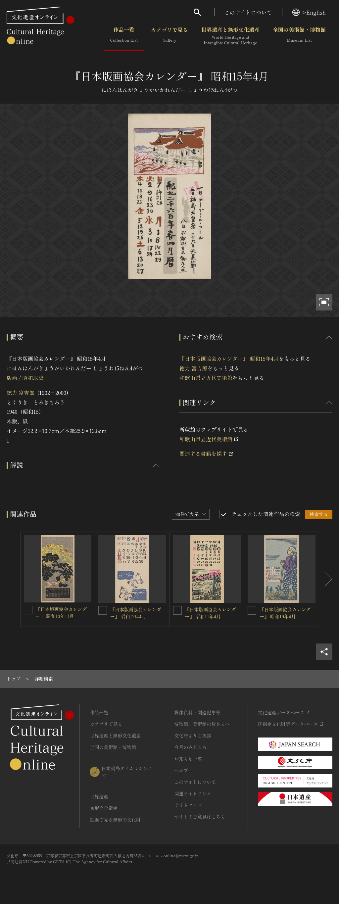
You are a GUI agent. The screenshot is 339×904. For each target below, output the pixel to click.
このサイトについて (248, 12)
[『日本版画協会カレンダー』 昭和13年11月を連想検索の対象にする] (28, 610)
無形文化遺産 (104, 808)
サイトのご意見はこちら (199, 816)
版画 (12, 378)
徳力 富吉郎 (20, 393)
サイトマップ (188, 805)
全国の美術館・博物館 (299, 36)
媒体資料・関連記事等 (197, 712)
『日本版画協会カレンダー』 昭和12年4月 (135, 613)
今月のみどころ (190, 747)
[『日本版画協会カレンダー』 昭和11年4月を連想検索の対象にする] (177, 610)
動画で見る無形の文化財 (115, 819)
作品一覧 (124, 36)
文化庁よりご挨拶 (192, 735)
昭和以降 (32, 378)
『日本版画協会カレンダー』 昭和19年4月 (285, 613)
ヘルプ (181, 770)
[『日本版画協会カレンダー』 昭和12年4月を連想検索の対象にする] (102, 610)
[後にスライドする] (325, 579)
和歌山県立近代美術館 (205, 378)
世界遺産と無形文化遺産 (230, 36)
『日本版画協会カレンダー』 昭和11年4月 (210, 613)
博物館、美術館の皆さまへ (202, 724)
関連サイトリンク (192, 793)
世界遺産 (99, 796)
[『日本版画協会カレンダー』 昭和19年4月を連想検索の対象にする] (252, 610)
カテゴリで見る (169, 36)
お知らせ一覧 (188, 758)
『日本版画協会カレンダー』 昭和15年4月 (229, 358)
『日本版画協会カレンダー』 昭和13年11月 (61, 612)
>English (309, 12)
